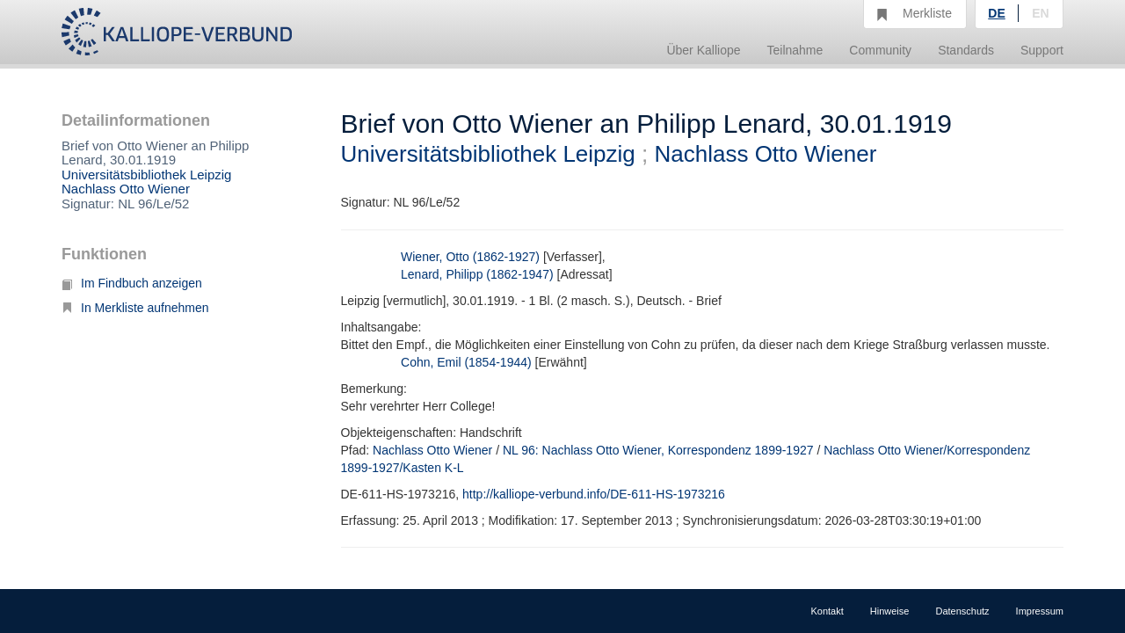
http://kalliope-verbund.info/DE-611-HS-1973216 (593, 494)
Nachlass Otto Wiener (126, 188)
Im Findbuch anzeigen (132, 283)
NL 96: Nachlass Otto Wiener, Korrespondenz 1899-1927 (658, 450)
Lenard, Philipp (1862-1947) (477, 274)
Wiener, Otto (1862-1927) (470, 257)
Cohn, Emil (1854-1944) (466, 362)
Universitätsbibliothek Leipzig (146, 174)
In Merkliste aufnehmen (135, 308)
